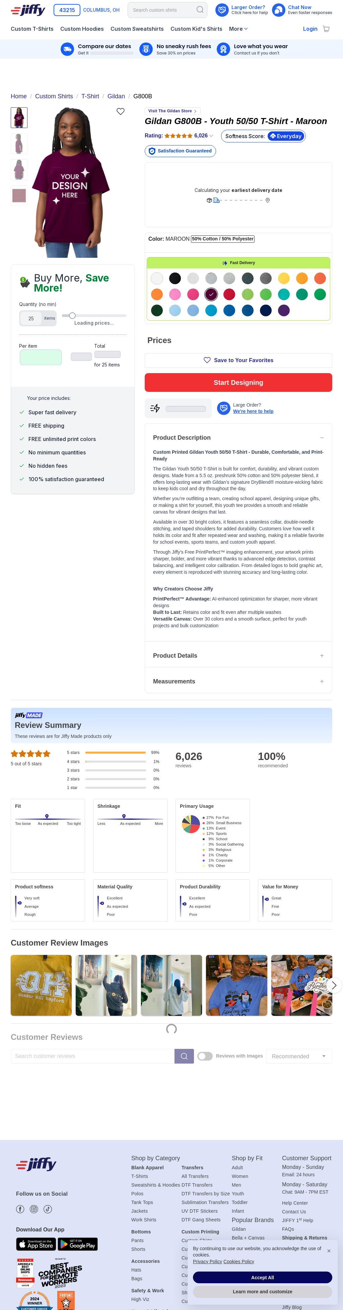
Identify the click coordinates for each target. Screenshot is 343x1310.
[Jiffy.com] (28, 10)
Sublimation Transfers (205, 1112)
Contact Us (294, 1121)
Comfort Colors (248, 1157)
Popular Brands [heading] (253, 1130)
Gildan (239, 1139)
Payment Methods (301, 1174)
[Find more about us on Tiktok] (48, 1119)
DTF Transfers (197, 1095)
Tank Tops (142, 1112)
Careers (290, 1200)
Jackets (139, 1121)
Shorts (138, 1159)
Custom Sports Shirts (204, 1211)
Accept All (262, 1277)
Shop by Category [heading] (155, 1068)
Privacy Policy (207, 1261)
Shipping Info (296, 1156)
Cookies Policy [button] (238, 1261)
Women (240, 1086)
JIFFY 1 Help (297, 1130)
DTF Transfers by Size (206, 1103)
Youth (238, 1103)
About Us (292, 1191)
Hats (136, 1180)
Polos (137, 1103)
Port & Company (249, 1174)
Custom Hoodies (199, 1168)
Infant (238, 1121)
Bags (136, 1189)
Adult (237, 1077)
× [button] (329, 1250)
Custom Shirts (197, 1150)
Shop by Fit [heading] (247, 1068)
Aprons (139, 1239)
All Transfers (195, 1086)
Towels (138, 1230)
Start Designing (238, 271)
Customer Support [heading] (307, 1068)
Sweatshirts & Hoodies (155, 1095)
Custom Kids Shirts (202, 1185)
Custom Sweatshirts (203, 1177)
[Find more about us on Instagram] (34, 1119)
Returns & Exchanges (305, 1165)
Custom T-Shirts (199, 1159)
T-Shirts (139, 1086)
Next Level (243, 1165)
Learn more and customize (262, 1291)
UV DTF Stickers (200, 1121)
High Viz (140, 1209)
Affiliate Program (300, 1209)
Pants (137, 1150)
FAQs (288, 1139)
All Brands (243, 1183)
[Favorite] (120, 111)
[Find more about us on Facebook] (20, 1119)
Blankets (140, 1247)
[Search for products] (167, 10)
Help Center (295, 1113)
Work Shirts (143, 1129)
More (236, 28)
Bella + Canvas (248, 1148)
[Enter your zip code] (67, 10)
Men (236, 1095)
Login (310, 28)
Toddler (240, 1112)
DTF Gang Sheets (201, 1129)
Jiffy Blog (292, 1217)
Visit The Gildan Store (172, 111)
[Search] (200, 9)
